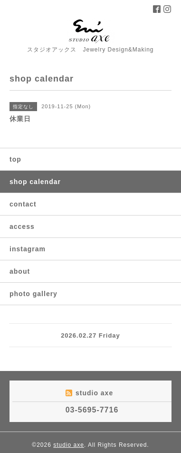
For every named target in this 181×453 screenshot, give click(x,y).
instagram (28, 249)
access (22, 226)
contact (23, 204)
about (20, 271)
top (15, 159)
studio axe (68, 445)
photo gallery (33, 294)
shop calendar (35, 181)
